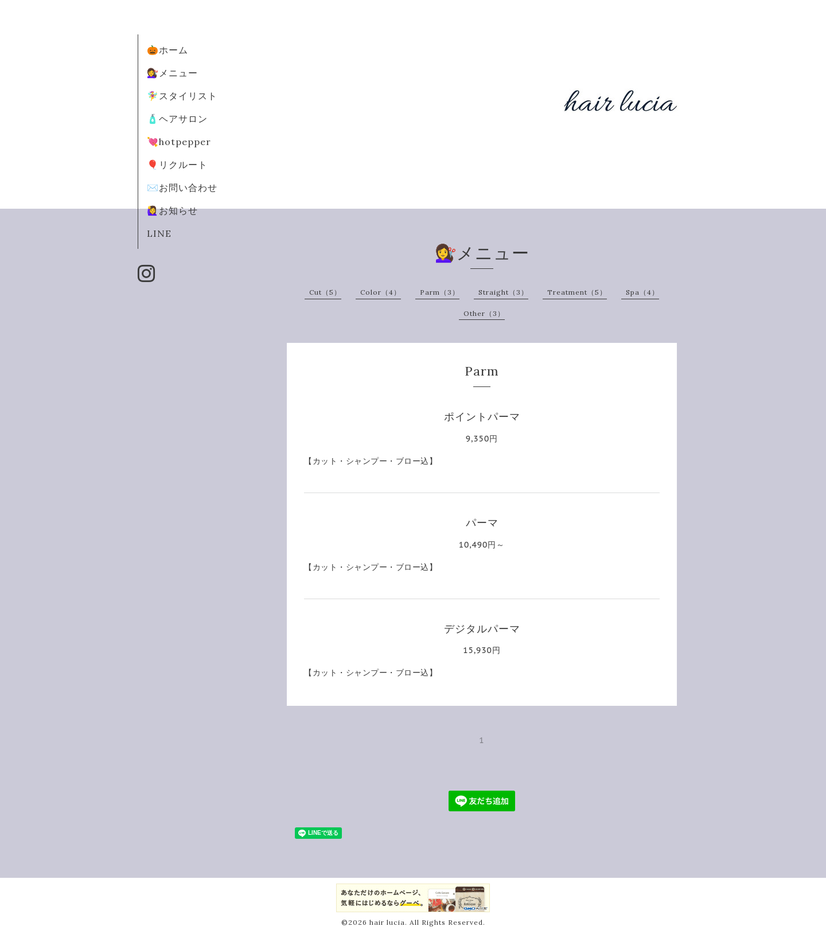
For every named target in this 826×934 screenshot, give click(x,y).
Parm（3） (439, 292)
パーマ (487, 522)
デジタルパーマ (487, 628)
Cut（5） (325, 292)
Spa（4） (642, 292)
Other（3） (484, 313)
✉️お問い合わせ (182, 187)
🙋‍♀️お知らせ (172, 210)
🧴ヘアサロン (177, 118)
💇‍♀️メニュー (172, 73)
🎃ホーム (167, 50)
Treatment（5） (577, 292)
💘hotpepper (179, 141)
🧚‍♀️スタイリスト (182, 95)
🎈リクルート (177, 164)
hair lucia (387, 922)
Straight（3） (503, 292)
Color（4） (380, 292)
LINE (159, 233)
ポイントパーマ (482, 416)
